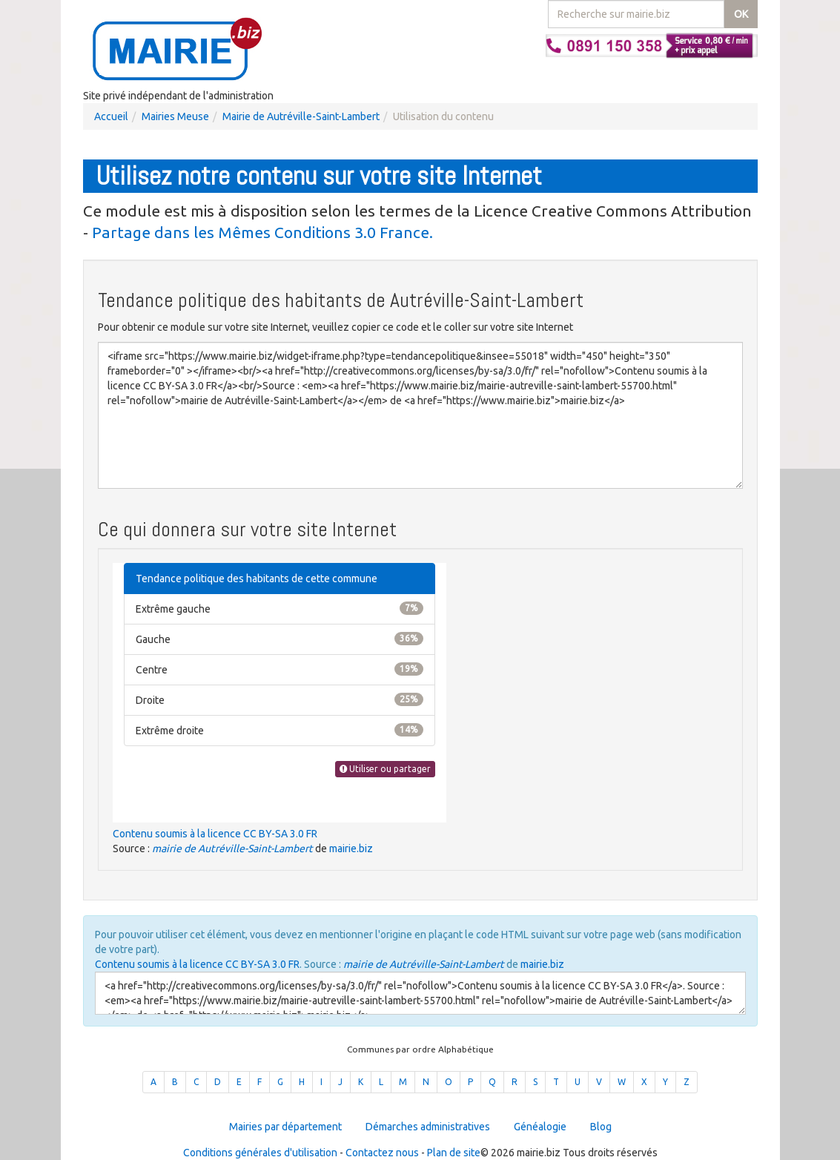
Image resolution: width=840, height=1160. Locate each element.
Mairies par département (285, 1127)
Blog (601, 1127)
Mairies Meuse (175, 116)
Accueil (111, 116)
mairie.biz (351, 848)
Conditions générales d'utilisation (260, 1153)
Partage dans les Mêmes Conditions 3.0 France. (262, 232)
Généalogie (540, 1127)
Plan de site (453, 1153)
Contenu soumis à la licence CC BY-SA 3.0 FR (215, 834)
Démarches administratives (428, 1127)
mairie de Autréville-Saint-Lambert (232, 848)
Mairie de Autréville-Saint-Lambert (301, 116)
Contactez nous (382, 1153)
